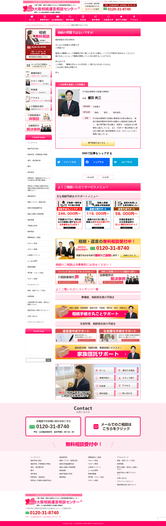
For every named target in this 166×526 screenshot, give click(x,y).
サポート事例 (32, 249)
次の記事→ (106, 177)
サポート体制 (32, 279)
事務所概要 (32, 267)
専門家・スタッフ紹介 (36, 273)
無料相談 (31, 231)
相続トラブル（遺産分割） (37, 202)
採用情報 (31, 296)
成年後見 (31, 172)
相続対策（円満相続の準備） (38, 154)
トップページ (32, 143)
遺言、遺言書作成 (34, 160)
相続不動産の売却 (65, 474)
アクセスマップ (33, 285)
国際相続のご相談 (34, 237)
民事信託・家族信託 (38, 477)
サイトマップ (131, 1)
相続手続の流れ (33, 148)
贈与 (29, 166)
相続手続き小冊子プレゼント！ (39, 310)
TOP (105, 1)
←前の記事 (90, 177)
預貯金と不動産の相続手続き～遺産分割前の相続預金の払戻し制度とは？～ (39, 188)
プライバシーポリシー (36, 322)
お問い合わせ (113, 1)
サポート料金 (32, 243)
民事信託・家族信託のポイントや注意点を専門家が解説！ (39, 179)
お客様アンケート (34, 255)
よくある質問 (32, 261)
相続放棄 (31, 220)
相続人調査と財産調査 (36, 214)
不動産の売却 (32, 226)
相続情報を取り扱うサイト (126, 485)
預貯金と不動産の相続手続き (41, 480)
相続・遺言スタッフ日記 (36, 290)
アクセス (122, 1)
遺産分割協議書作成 (35, 208)
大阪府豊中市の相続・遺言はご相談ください (39, 303)
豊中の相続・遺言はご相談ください (127, 468)
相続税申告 (32, 196)
